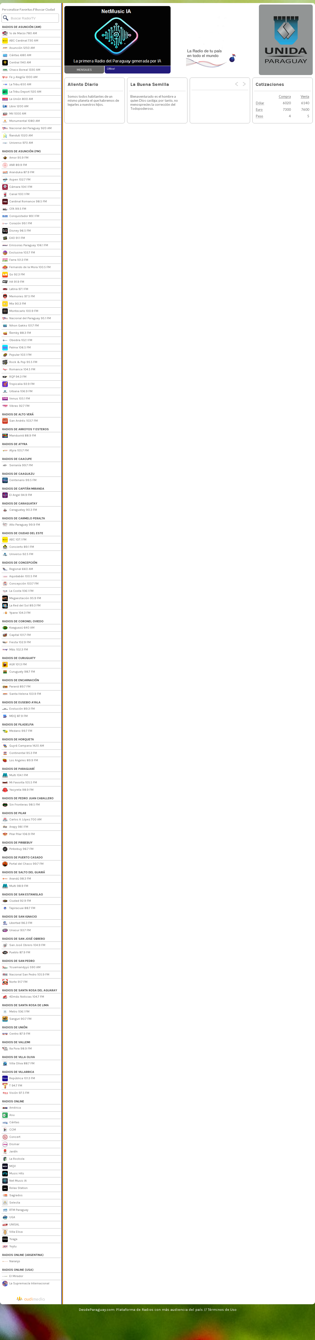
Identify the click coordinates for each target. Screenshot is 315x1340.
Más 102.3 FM (15, 650)
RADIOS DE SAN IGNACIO (19, 916)
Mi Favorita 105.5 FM (19, 782)
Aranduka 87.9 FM (18, 172)
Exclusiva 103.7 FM (18, 253)
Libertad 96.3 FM (17, 923)
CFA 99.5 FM (14, 209)
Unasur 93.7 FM (16, 930)
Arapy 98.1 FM (15, 827)
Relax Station (15, 1188)
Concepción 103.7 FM (20, 584)
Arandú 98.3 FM (16, 879)
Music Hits (13, 1173)
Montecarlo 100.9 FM (20, 311)
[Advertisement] (214, 40)
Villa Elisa (12, 1232)
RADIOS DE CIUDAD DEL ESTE (22, 533)
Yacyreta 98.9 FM (17, 790)
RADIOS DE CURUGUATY (18, 658)
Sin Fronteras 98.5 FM (21, 805)
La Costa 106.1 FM (17, 591)
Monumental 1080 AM (21, 121)
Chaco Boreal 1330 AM (21, 70)
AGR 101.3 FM (14, 664)
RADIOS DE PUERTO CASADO (22, 857)
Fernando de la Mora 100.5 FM (26, 267)
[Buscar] (30, 18)
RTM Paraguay (15, 1210)
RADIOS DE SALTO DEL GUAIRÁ (23, 872)
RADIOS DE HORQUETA (18, 739)
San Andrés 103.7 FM (20, 421)
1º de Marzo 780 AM (19, 33)
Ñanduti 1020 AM (17, 135)
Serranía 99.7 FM (17, 465)
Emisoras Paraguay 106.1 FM (25, 245)
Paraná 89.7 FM (16, 687)
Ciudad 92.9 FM (16, 901)
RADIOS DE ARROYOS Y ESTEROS (25, 429)
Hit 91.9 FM (13, 282)
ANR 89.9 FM (14, 165)
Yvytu (9, 1246)
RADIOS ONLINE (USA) (17, 1270)
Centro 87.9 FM (16, 1034)
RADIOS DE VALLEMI (16, 1042)
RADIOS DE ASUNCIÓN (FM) (21, 151)
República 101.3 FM (18, 1078)
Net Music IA (14, 1181)
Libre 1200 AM (15, 106)
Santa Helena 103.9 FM (21, 694)
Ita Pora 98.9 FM (17, 1049)
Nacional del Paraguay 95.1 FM (26, 318)
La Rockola (13, 1159)
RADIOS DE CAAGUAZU (18, 474)
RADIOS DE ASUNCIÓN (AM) (21, 27)
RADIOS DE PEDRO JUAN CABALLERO (28, 798)
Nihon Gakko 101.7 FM (20, 326)
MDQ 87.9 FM (15, 716)
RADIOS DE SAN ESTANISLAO (22, 894)
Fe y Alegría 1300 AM (19, 77)
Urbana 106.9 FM (17, 391)
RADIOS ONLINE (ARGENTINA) (23, 1255)
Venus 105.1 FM (16, 399)
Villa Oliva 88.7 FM (18, 1063)
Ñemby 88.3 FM (16, 333)
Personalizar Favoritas (17, 9)
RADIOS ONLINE (13, 1101)
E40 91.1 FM (13, 238)
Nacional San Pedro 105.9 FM (25, 974)
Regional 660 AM (17, 569)
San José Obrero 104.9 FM (23, 945)
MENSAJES (84, 69)
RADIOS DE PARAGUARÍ (18, 769)
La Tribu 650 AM (16, 84)
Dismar (10, 1144)
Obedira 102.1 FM (17, 340)
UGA (8, 1217)
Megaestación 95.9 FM (21, 598)
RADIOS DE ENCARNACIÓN (20, 680)
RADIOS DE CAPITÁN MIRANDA (23, 488)
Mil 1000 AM (14, 114)
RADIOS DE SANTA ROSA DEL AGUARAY (29, 990)
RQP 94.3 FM (14, 377)
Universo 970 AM (17, 143)
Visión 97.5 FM (15, 1093)
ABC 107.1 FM (14, 539)
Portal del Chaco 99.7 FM (23, 864)
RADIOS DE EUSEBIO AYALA (21, 702)
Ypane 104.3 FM (16, 613)
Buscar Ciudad (45, 9)
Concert (11, 1137)
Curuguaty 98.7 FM (18, 672)
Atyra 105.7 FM (15, 450)
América (11, 1108)
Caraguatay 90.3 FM (19, 510)
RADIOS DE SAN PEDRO (18, 961)
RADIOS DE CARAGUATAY (19, 503)
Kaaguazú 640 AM (18, 628)
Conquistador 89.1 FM (20, 216)
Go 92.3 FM (13, 274)
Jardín (10, 1151)
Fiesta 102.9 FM (16, 642)
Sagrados (12, 1195)
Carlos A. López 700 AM (22, 819)
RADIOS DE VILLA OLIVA (18, 1057)
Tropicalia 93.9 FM (18, 384)
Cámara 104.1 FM (17, 187)
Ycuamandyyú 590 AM (21, 967)
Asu (8, 1115)
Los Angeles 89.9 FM (20, 760)
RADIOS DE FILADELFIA (18, 724)
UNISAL (10, 1224)
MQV (9, 1166)
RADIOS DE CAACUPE (17, 459)
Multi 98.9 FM (15, 886)
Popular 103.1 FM (16, 355)
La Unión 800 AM (17, 99)
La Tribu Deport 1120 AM (21, 92)
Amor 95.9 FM (15, 158)
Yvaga (9, 1239)
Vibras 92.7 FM (15, 406)
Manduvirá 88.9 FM (19, 436)
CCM (9, 1130)
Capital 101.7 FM (16, 635)
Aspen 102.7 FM (16, 180)
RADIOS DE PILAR (14, 813)
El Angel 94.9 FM (17, 495)
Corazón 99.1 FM (17, 223)
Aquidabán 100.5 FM (19, 576)
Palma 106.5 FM (16, 347)
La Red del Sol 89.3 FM (21, 605)
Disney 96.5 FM (16, 231)
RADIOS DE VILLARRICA (18, 1072)
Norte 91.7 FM (14, 982)
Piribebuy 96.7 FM (17, 849)
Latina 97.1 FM (15, 289)
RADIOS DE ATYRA (14, 444)
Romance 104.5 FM (18, 369)
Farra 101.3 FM (15, 260)
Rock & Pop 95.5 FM (19, 362)
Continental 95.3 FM (19, 753)
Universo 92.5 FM (17, 554)
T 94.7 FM (12, 1086)
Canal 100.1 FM (15, 194)
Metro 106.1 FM (15, 1012)
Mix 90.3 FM (14, 304)
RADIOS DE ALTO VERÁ (18, 414)
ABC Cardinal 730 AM (20, 41)
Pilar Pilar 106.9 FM (18, 834)
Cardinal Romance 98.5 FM (24, 201)
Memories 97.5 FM (18, 296)
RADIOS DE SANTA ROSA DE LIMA (25, 1005)
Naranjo (11, 1261)
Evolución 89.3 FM (18, 709)
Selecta (11, 1203)
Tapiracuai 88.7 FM (18, 908)
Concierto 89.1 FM (18, 547)
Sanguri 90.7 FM (16, 1019)
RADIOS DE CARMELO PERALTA (23, 518)
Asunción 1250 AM (18, 48)
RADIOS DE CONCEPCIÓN (19, 562)
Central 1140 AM (16, 62)
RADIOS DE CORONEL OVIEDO (23, 621)
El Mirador (12, 1276)
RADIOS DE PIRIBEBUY (17, 842)
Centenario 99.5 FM (19, 480)
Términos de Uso (222, 1309)
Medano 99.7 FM (17, 731)
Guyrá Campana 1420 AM (23, 746)
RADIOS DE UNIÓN (14, 1027)
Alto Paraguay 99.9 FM (21, 525)
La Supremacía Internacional (25, 1283)
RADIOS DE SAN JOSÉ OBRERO (23, 938)
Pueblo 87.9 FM (16, 952)
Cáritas (10, 1122)
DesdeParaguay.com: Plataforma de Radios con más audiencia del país (141, 1309)
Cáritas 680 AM (16, 55)
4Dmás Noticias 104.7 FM (23, 997)
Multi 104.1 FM (15, 775)
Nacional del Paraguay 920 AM (27, 128)
